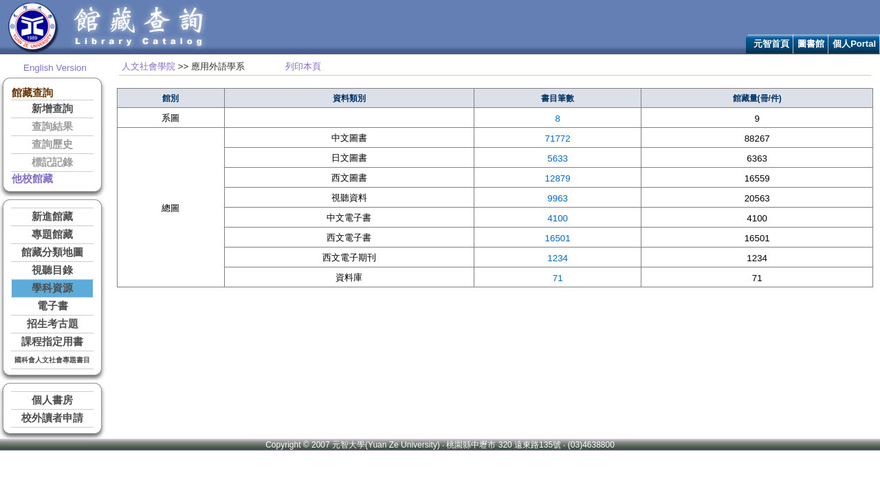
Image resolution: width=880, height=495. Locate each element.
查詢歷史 (52, 144)
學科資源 (52, 288)
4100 (557, 218)
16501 (558, 238)
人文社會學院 (148, 66)
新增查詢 (52, 108)
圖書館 (811, 43)
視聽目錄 (52, 270)
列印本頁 (303, 66)
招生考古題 (52, 323)
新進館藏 (52, 216)
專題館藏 (52, 234)
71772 (558, 138)
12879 (558, 178)
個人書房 (52, 400)
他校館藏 (32, 178)
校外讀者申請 (52, 418)
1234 (557, 258)
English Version (55, 68)
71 (558, 278)
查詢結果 (52, 126)
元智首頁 (771, 43)
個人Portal (854, 43)
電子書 (52, 305)
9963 (557, 198)
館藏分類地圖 (52, 252)
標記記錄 (52, 162)
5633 (557, 158)
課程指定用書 (52, 341)
